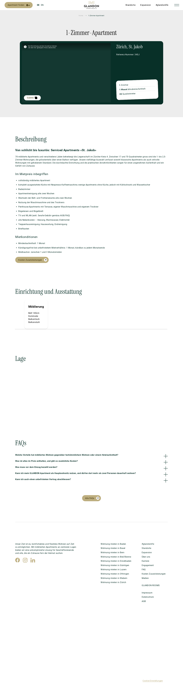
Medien (145, 578)
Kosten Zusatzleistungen (30, 260)
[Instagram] (25, 560)
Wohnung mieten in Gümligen (115, 565)
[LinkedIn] (32, 560)
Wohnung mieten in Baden (113, 544)
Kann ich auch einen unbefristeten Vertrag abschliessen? (43, 479)
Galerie (30, 98)
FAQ (144, 569)
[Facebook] (17, 560)
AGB (144, 601)
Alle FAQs (89, 498)
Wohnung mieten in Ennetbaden (116, 561)
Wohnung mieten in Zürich (113, 582)
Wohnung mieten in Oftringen (115, 574)
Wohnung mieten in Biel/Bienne (116, 557)
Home (81, 16)
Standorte (130, 5)
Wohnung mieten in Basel (113, 548)
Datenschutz (148, 597)
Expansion (145, 5)
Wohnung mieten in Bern (112, 552)
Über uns (146, 557)
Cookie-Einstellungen (153, 681)
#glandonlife (162, 5)
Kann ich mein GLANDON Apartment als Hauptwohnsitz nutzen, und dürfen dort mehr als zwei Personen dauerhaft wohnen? (75, 473)
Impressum (147, 593)
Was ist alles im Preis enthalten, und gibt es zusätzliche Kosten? (46, 461)
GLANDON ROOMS (151, 585)
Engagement (148, 565)
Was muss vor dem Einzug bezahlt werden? (36, 467)
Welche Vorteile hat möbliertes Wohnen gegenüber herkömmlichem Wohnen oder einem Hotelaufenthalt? (66, 455)
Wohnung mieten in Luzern (114, 569)
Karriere (145, 561)
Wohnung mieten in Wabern (114, 578)
